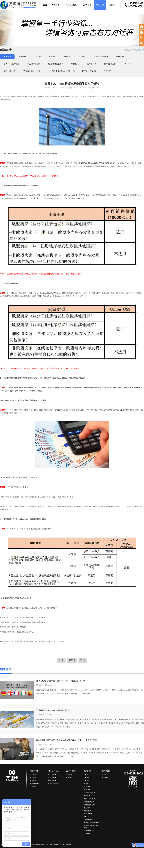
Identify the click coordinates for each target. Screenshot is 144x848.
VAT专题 (37, 56)
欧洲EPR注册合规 (11, 64)
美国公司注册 (52, 778)
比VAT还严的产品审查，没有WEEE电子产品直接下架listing (61, 681)
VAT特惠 (22, 56)
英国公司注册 (52, 775)
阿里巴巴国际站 (89, 71)
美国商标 (33, 775)
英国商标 (33, 778)
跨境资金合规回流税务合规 (63, 71)
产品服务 (56, 5)
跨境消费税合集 (33, 64)
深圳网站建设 (67, 844)
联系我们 (112, 5)
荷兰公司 (82, 56)
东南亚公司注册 (53, 784)
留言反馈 (105, 778)
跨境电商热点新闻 (55, 64)
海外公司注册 (71, 5)
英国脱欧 (66, 56)
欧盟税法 (75, 64)
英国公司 (107, 71)
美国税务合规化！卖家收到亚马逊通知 (52, 710)
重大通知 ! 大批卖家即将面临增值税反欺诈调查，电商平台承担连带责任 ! (67, 740)
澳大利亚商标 (34, 784)
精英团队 (69, 778)
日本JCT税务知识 (100, 56)
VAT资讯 (134, 50)
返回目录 (72, 660)
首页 (45, 5)
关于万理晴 (86, 5)
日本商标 (33, 787)
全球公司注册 (110, 64)
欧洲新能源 (91, 64)
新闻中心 (100, 5)
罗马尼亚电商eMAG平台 (33, 71)
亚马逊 (52, 56)
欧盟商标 (33, 781)
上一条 (61, 660)
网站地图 (52, 844)
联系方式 (105, 775)
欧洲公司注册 (52, 781)
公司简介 (69, 775)
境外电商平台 (9, 71)
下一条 (82, 660)
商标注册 (120, 56)
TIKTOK (126, 64)
